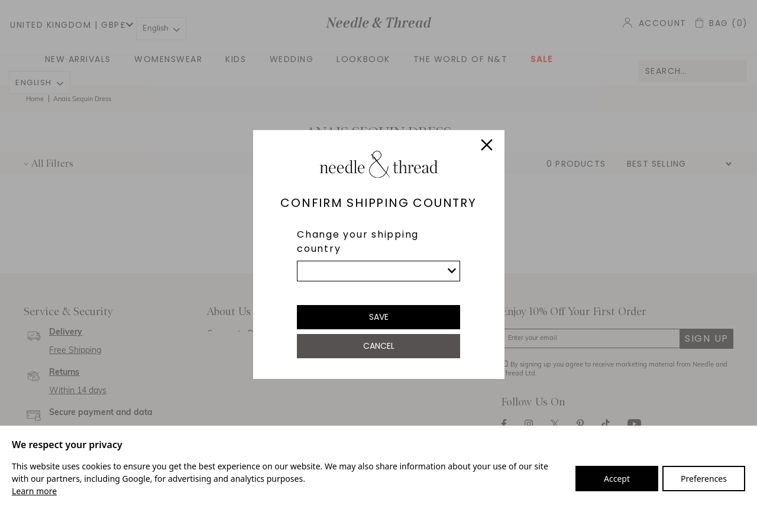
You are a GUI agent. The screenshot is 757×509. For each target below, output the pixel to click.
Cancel (378, 346)
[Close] (487, 146)
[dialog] (378, 254)
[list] (378, 271)
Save (379, 317)
